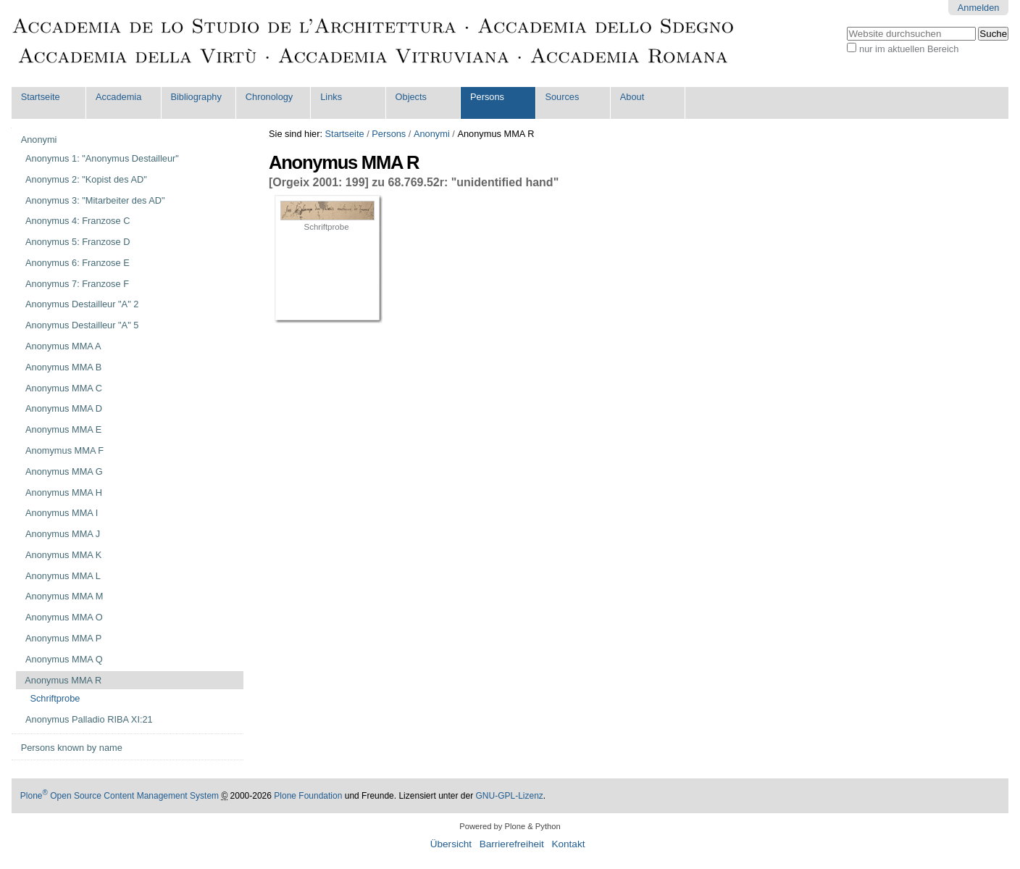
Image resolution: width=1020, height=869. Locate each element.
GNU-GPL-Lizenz (509, 796)
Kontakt (568, 844)
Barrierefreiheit (512, 844)
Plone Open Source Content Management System (119, 796)
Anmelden (979, 7)
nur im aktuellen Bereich (908, 48)
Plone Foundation (308, 796)
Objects (411, 96)
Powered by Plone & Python (509, 826)
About (632, 96)
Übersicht (451, 844)
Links (331, 96)
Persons (487, 96)
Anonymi (432, 133)
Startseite (40, 96)
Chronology (269, 96)
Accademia (118, 96)
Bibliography (195, 96)
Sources (562, 96)
